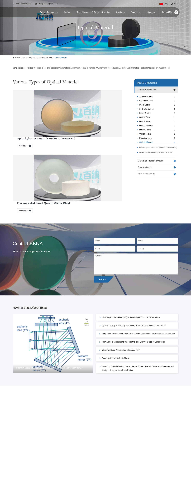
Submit (102, 243)
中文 (166, 3)
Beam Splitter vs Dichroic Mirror (114, 325)
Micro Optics (157, 105)
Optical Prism (157, 117)
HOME (17, 57)
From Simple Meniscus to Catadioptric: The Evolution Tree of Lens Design (132, 308)
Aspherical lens (157, 96)
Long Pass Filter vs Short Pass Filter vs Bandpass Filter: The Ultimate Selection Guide (137, 300)
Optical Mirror (157, 121)
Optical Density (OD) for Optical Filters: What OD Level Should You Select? (132, 292)
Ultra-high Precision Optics (157, 161)
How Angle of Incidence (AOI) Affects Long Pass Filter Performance (129, 284)
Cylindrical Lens (157, 101)
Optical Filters (157, 134)
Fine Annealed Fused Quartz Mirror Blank (93, 145)
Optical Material (61, 57)
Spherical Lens (157, 138)
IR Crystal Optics (157, 109)
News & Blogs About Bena (39, 273)
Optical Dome (157, 130)
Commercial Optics (46, 57)
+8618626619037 (23, 3)
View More (74, 111)
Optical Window (157, 125)
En (175, 3)
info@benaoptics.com (48, 3)
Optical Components (29, 57)
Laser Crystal (157, 113)
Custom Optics (157, 167)
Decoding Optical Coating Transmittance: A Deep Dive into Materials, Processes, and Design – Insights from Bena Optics (136, 334)
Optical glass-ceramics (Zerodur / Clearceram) (96, 103)
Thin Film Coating (157, 174)
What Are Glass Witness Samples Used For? (119, 317)
